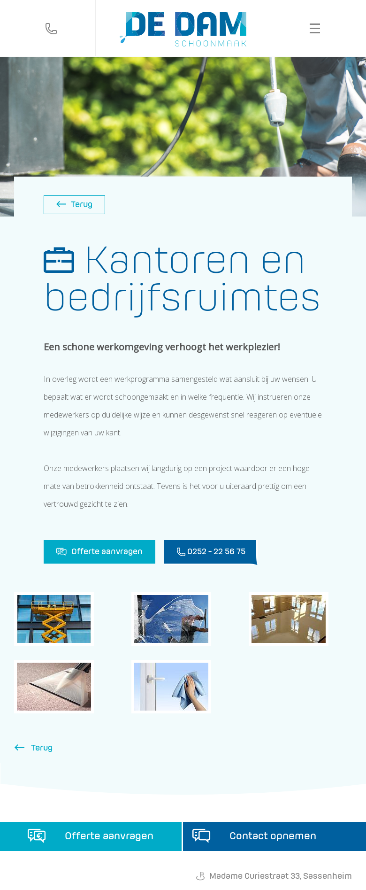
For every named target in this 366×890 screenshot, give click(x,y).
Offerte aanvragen (99, 552)
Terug (74, 205)
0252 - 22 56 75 (211, 552)
